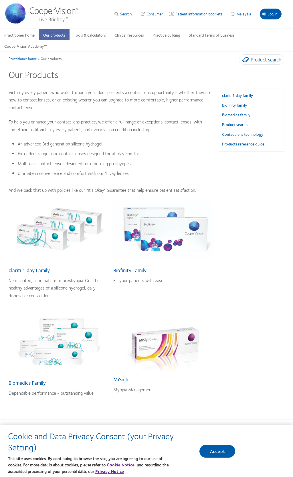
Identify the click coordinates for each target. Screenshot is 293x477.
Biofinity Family (129, 270)
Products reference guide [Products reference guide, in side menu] (243, 144)
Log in (269, 14)
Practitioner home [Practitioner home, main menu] (19, 35)
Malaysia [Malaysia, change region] (243, 14)
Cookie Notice (120, 464)
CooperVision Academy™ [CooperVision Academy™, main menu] (25, 46)
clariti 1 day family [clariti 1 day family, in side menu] (237, 95)
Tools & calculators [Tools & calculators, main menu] (90, 35)
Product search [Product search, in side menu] (235, 124)
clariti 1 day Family (29, 270)
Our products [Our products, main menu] (54, 35)
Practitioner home (23, 58)
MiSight (121, 379)
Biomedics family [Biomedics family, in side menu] (236, 114)
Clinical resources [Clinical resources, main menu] (129, 35)
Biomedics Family (27, 383)
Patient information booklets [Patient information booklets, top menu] (198, 14)
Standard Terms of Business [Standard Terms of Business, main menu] (212, 35)
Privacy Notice (109, 471)
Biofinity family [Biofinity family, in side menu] (234, 105)
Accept (217, 451)
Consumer (154, 14)
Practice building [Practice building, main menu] (166, 35)
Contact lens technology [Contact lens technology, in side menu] (242, 134)
